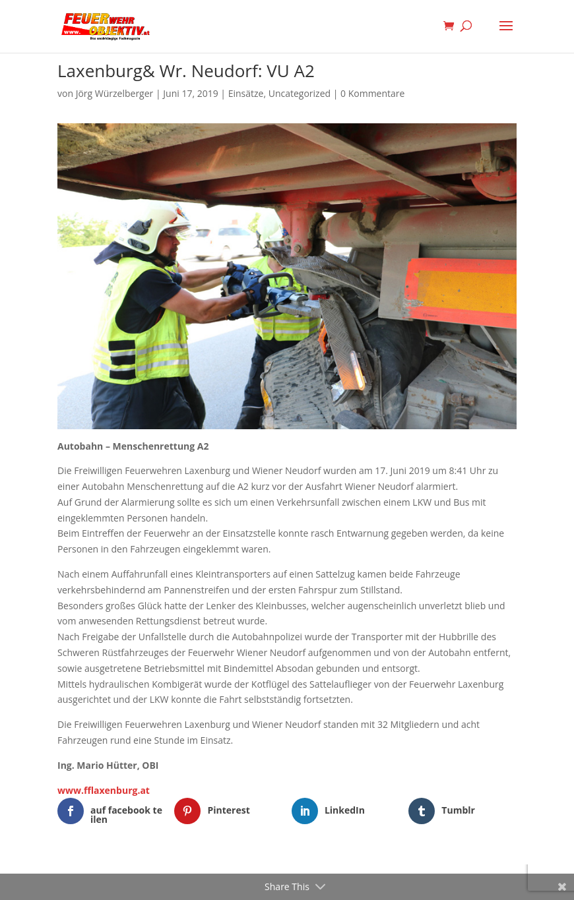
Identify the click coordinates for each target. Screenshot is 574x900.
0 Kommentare (372, 93)
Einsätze (246, 93)
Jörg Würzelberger (115, 93)
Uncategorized (300, 93)
